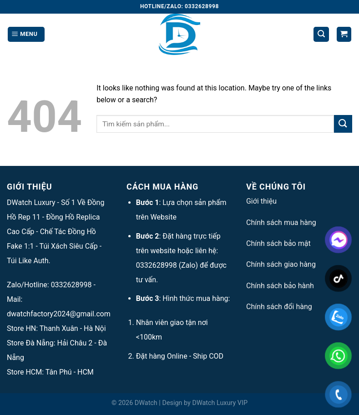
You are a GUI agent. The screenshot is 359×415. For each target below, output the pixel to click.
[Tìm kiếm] (321, 34)
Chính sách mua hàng (281, 222)
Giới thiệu (261, 201)
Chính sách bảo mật (278, 243)
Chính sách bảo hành (280, 285)
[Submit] (343, 124)
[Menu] (26, 34)
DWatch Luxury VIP (220, 403)
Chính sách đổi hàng (279, 306)
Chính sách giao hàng (281, 264)
